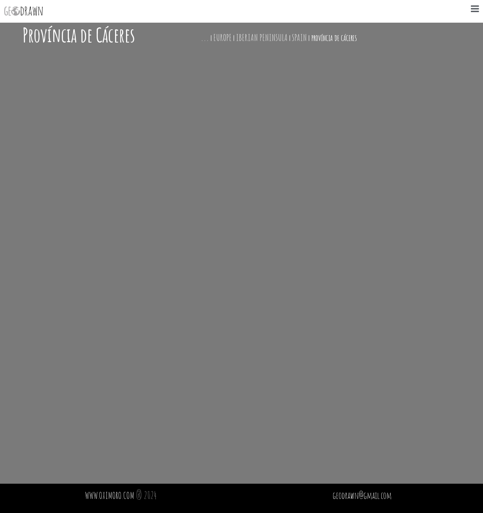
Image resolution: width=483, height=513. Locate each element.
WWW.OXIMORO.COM (109, 495)
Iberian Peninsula (262, 37)
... (205, 37)
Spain (299, 37)
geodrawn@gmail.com (362, 495)
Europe (222, 37)
